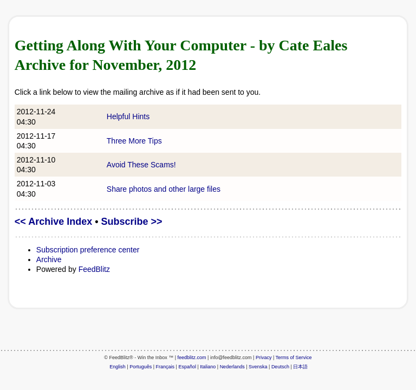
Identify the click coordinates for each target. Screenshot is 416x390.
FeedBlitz (94, 269)
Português (140, 366)
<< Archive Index (53, 221)
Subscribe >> (131, 221)
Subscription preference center (88, 249)
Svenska (258, 366)
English (117, 366)
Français (165, 366)
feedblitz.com (192, 357)
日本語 (300, 366)
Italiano (208, 366)
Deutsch (280, 366)
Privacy (264, 357)
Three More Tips (134, 140)
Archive (49, 259)
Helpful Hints (128, 116)
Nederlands (232, 366)
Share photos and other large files (163, 189)
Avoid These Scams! (141, 164)
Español (187, 366)
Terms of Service (294, 357)
